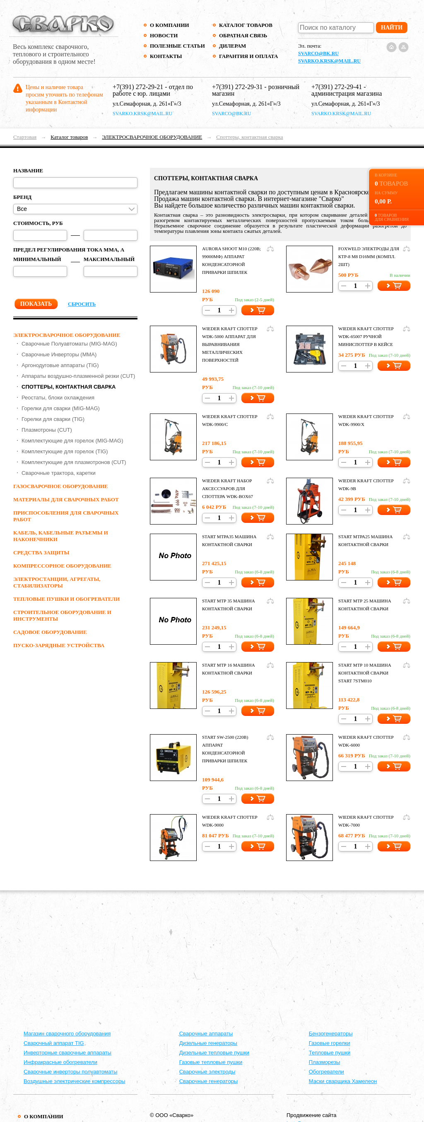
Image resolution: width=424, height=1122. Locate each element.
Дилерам (232, 46)
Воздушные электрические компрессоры (74, 1081)
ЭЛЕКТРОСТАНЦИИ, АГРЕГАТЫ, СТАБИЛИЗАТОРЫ (56, 582)
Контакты (166, 56)
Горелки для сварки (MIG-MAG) (61, 408)
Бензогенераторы (331, 1033)
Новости (164, 35)
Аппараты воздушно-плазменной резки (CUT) (78, 376)
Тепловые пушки (329, 1052)
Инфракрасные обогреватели (60, 1062)
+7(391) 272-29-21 (138, 86)
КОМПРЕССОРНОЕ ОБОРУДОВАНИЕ (62, 566)
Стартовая (24, 137)
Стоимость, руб (38, 223)
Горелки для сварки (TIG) (53, 419)
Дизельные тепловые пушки (214, 1052)
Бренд (22, 197)
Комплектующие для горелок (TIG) (65, 451)
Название (28, 170)
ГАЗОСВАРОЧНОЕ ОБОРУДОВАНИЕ (60, 486)
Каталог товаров (245, 25)
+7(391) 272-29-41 (336, 86)
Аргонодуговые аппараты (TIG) (60, 365)
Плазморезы (324, 1062)
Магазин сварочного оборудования (67, 1033)
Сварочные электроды (207, 1072)
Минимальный (37, 259)
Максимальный (109, 259)
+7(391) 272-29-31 (237, 86)
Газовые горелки (329, 1043)
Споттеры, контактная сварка (249, 137)
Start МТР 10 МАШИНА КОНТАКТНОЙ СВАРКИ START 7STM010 (364, 673)
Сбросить (82, 304)
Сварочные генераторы (208, 1081)
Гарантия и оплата (248, 56)
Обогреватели (326, 1072)
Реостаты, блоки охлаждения (58, 397)
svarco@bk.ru (318, 53)
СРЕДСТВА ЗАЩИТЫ (41, 552)
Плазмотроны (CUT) (47, 430)
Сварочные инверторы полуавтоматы (70, 1072)
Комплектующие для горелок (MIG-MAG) (72, 441)
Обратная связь (243, 35)
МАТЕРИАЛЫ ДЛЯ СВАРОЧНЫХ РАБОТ (66, 499)
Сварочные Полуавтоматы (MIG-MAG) (69, 344)
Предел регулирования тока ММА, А (68, 249)
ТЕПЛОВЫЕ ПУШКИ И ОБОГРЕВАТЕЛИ (66, 599)
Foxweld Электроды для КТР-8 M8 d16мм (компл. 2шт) (368, 256)
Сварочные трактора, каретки (59, 473)
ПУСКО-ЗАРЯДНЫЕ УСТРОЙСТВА (58, 645)
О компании (169, 25)
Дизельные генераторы (208, 1043)
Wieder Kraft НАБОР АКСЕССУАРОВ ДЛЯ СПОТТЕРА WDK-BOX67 (227, 488)
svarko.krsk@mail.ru (329, 61)
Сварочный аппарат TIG (54, 1043)
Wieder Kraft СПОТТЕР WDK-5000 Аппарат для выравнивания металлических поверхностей (230, 344)
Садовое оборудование (50, 632)
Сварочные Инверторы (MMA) (59, 354)
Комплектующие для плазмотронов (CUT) (74, 462)
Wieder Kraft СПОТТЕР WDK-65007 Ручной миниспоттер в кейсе (366, 336)
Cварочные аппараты (206, 1033)
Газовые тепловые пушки (211, 1062)
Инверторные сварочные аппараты (67, 1052)
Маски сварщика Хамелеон (343, 1081)
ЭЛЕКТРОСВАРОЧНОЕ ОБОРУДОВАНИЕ (152, 137)
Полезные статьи (177, 46)
